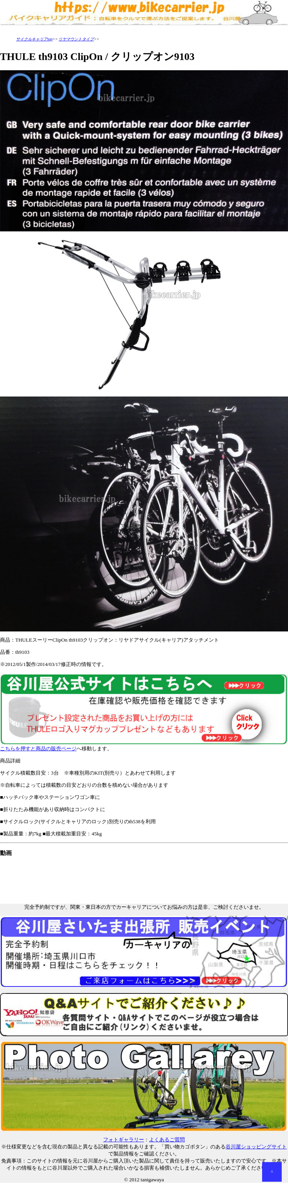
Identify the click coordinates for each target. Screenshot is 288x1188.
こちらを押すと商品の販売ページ (144, 745)
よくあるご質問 (167, 1140)
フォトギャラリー (123, 1140)
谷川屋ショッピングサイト (256, 1147)
